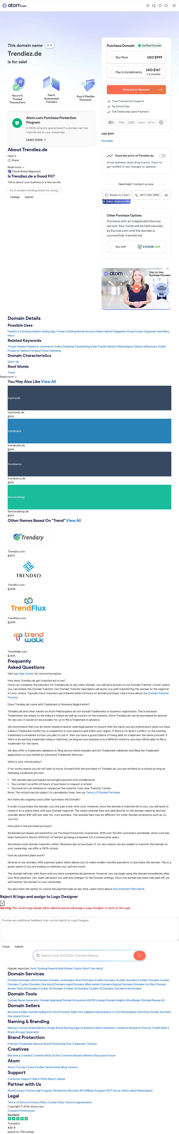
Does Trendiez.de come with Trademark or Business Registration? (49, 704)
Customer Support (20, 1079)
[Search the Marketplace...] (34, 190)
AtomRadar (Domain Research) (145, 1000)
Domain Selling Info (40, 1012)
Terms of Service (18, 1102)
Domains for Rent (145, 984)
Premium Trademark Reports (25, 1043)
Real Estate (65, 968)
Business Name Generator (100, 1027)
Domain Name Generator (23, 1000)
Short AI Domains (27, 988)
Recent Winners (83, 1055)
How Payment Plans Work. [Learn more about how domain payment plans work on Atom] (129, 889)
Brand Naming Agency (69, 1027)
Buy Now (136, 57)
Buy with (136, 246)
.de (17, 361)
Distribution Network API (68, 1090)
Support (17, 1072)
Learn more (36, 139)
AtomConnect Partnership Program (30, 1090)
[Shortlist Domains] (160, 5)
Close (6, 946)
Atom (14, 1061)
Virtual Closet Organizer (141, 331)
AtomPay (143, 1012)
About (12, 1067)
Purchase (107, 140)
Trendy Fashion (17, 346)
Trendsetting (82, 346)
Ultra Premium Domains (45, 980)
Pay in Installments (136, 72)
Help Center (26, 673)
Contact (21, 1067)
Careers (72, 1067)
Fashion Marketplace (120, 346)
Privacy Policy (38, 1102)
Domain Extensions (74, 1000)
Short (11, 361)
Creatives (18, 1049)
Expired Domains (122, 984)
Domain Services (26, 974)
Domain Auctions (160, 1012)
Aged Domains (75, 984)
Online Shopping (64, 346)
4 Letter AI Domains (76, 988)
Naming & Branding (28, 1021)
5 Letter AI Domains (101, 988)
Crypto (77, 968)
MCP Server (113, 1090)
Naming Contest (18, 1027)
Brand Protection (26, 1037)
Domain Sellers (24, 1005)
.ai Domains (67, 980)
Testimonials (53, 1067)
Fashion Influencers (145, 346)
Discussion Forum (19, 1016)
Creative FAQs (42, 1055)
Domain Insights (115, 1000)
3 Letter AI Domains (51, 988)
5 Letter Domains (148, 980)
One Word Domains (53, 984)
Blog (64, 1067)
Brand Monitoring (54, 1043)
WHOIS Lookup (96, 1000)
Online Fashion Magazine (110, 331)
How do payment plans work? (26, 855)
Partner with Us (24, 1084)
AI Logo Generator (27, 1032)
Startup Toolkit (151, 1027)
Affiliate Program (94, 1090)
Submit (29, 197)
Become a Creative (20, 1055)
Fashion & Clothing (19, 331)
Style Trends (98, 346)
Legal (13, 1096)
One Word (96, 968)
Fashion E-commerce (40, 346)
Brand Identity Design (42, 1027)
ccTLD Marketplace (124, 1012)
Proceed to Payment (142, 89)
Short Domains (84, 980)
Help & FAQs (39, 1079)
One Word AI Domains (127, 988)
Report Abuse (56, 1079)
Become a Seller (18, 1012)
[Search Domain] (139, 955)
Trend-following (51, 350)
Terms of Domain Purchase (103, 792)
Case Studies (36, 1067)
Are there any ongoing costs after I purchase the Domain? (44, 799)
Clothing (42, 968)
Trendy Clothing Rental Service (75, 331)
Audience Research (129, 1027)
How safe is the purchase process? (30, 826)
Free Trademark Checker (81, 1043)
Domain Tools (22, 994)
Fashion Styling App (43, 331)
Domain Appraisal (51, 1000)
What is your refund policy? (25, 761)
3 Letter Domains (104, 980)
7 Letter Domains (29, 984)
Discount (162, 155)
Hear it (12, 156)
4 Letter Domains (126, 980)
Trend (11, 372)
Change (15, 197)
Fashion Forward (30, 350)
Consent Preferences (21, 1110)
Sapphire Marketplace (97, 1012)
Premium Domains (19, 980)
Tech (33, 968)
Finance (52, 968)
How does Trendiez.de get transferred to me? (36, 680)
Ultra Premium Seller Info (68, 1012)
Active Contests (62, 1055)
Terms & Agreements (78, 1102)
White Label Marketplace (137, 1090)
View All (48, 381)
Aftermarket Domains (98, 984)
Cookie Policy (56, 1102)
